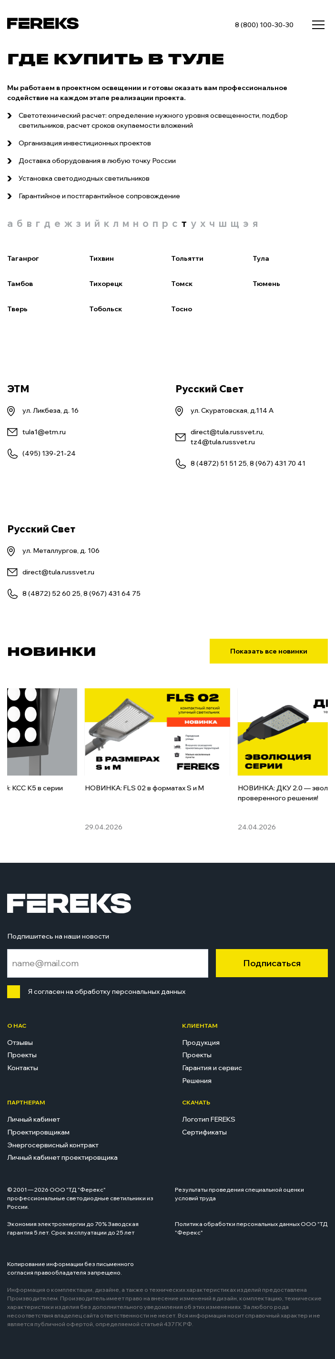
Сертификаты (204, 1132)
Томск (182, 283)
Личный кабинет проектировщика (62, 1157)
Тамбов (20, 283)
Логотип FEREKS (208, 1119)
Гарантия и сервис (212, 1067)
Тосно (181, 309)
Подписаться (272, 963)
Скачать (196, 1102)
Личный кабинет (33, 1119)
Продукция (201, 1042)
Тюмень (266, 283)
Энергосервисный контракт (53, 1145)
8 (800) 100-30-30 (264, 24)
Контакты (22, 1067)
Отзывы (20, 1042)
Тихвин (101, 258)
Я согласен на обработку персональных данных (104, 991)
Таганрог (23, 258)
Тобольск (105, 309)
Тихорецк (105, 283)
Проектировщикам (38, 1132)
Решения (197, 1080)
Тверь (17, 309)
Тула (261, 258)
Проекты (22, 1055)
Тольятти (187, 258)
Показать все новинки (268, 651)
